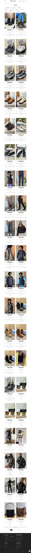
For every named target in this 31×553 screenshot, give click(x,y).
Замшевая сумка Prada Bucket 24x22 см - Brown (21, 521)
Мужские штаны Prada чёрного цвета (21, 214)
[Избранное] (21, 1)
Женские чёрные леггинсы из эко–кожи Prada (10, 496)
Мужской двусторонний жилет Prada (21, 290)
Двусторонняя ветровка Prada (21, 264)
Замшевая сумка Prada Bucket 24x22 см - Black (10, 521)
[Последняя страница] (20, 530)
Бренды (6, 547)
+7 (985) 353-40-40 (7, 536)
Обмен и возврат (18, 547)
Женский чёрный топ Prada (21, 369)
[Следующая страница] (18, 530)
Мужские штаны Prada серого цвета (9, 239)
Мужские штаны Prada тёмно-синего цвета (21, 189)
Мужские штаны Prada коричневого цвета (10, 214)
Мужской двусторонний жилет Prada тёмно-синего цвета (10, 189)
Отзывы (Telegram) (18, 540)
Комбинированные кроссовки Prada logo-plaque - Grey (10, 84)
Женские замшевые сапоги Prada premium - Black (10, 369)
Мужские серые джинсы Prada (10, 264)
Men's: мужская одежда (19, 536)
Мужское (6, 544)
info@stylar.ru (6, 539)
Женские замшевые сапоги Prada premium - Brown (21, 343)
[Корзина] (19, 1)
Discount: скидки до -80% (19, 539)
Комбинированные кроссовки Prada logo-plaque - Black (10, 58)
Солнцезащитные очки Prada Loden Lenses (10, 422)
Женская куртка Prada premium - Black (21, 239)
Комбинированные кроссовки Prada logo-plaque (21, 84)
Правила (17, 548)
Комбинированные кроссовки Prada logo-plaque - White (21, 58)
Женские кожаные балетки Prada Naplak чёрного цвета (10, 163)
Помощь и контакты (19, 544)
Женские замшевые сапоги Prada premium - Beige (10, 343)
